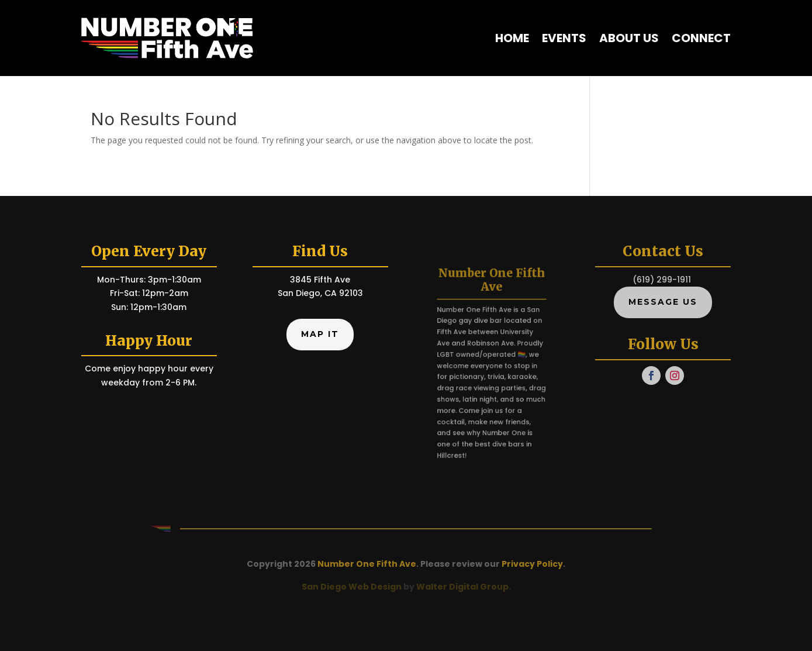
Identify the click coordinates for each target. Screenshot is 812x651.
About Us (629, 38)
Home (512, 38)
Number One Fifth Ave (366, 564)
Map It (320, 334)
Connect (701, 38)
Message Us (662, 302)
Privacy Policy (532, 564)
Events (564, 38)
